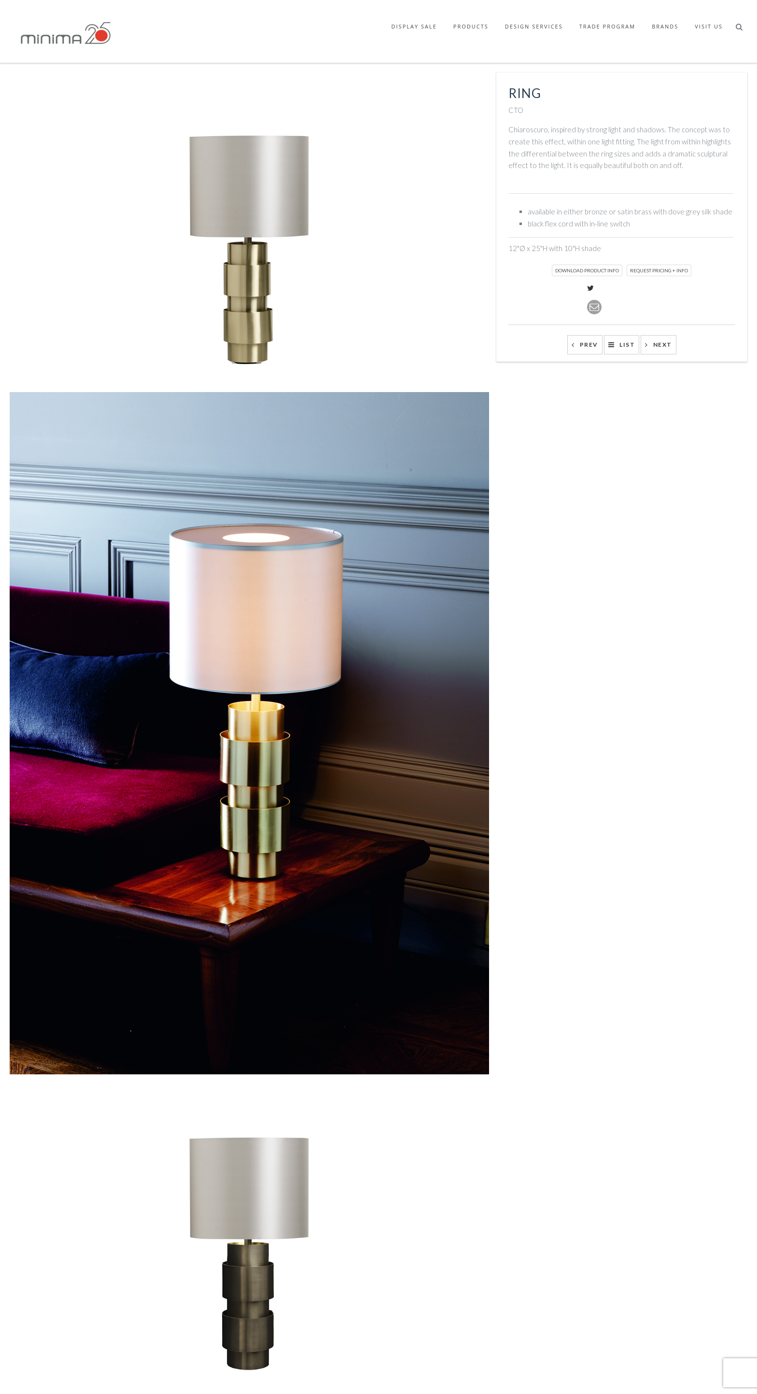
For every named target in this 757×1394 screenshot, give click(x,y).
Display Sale (414, 26)
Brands (665, 26)
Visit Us (709, 26)
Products (471, 26)
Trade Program (607, 26)
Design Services (534, 26)
